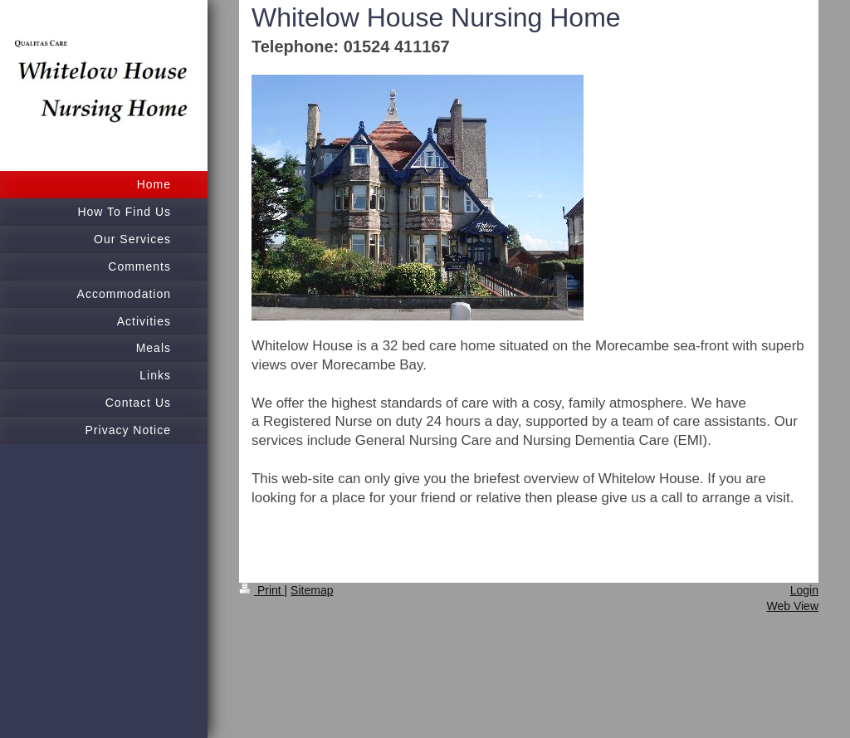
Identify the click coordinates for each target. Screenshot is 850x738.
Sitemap (312, 590)
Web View (792, 606)
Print (262, 590)
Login (804, 590)
